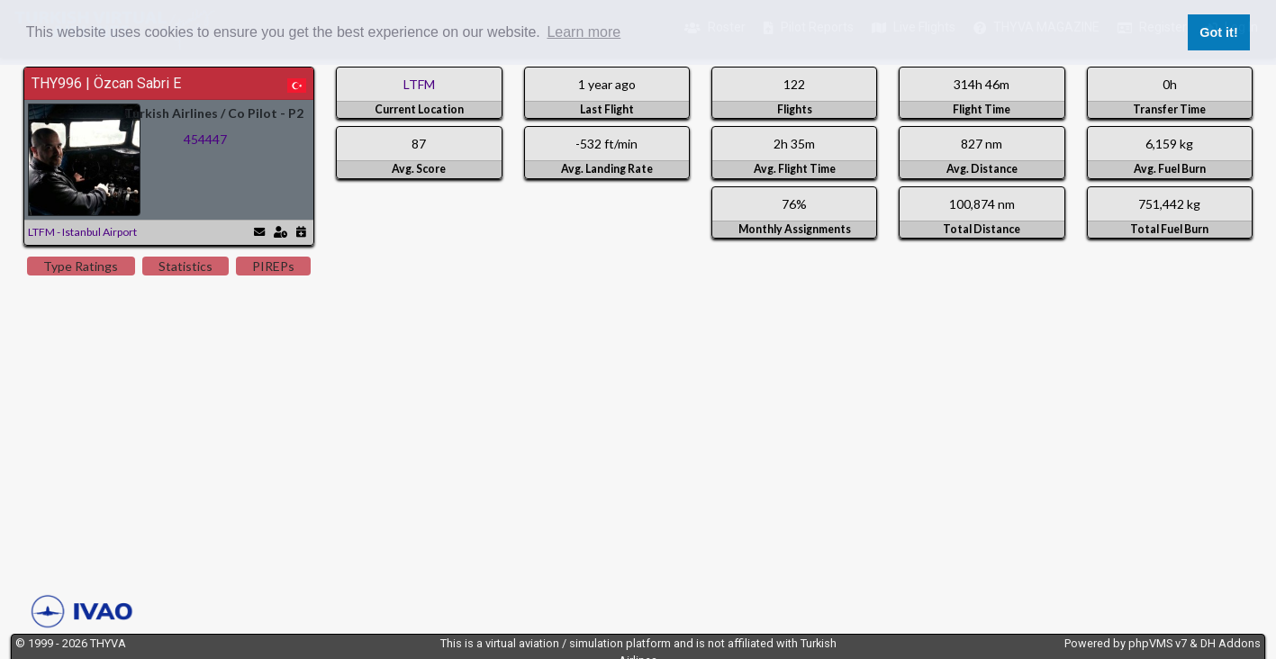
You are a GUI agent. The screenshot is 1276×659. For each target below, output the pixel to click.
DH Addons (1230, 643)
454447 (205, 139)
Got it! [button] (1218, 32)
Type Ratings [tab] (80, 266)
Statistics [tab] (185, 266)
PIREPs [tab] (273, 266)
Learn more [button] (583, 32)
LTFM (419, 84)
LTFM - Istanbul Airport (82, 232)
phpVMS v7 (1157, 643)
